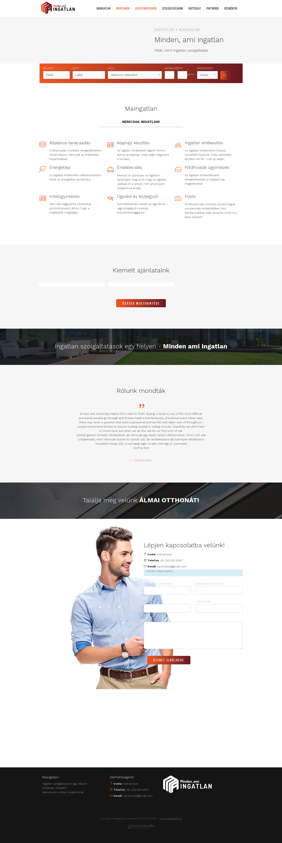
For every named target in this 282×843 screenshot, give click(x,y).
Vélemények (230, 8)
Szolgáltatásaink (172, 8)
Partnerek (212, 8)
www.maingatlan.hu (170, 818)
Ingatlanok (123, 8)
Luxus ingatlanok (146, 8)
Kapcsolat (194, 8)
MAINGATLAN (104, 8)
